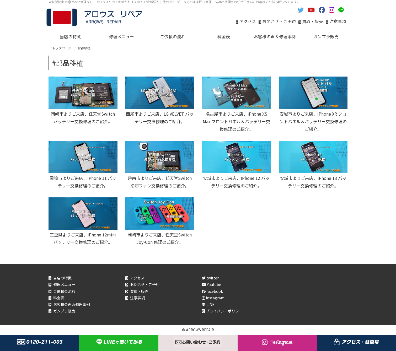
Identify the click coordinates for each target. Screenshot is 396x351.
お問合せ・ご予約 (279, 21)
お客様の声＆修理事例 (71, 304)
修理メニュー (64, 284)
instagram (213, 297)
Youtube (211, 284)
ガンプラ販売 (64, 311)
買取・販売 (312, 21)
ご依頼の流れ (64, 291)
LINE (210, 304)
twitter (210, 277)
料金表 (58, 297)
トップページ (61, 48)
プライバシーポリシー (224, 311)
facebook (212, 291)
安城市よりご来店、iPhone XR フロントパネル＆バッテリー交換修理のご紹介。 (313, 121)
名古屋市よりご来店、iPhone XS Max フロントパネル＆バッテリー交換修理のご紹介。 (236, 121)
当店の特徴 (62, 277)
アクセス (247, 21)
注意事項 (337, 21)
